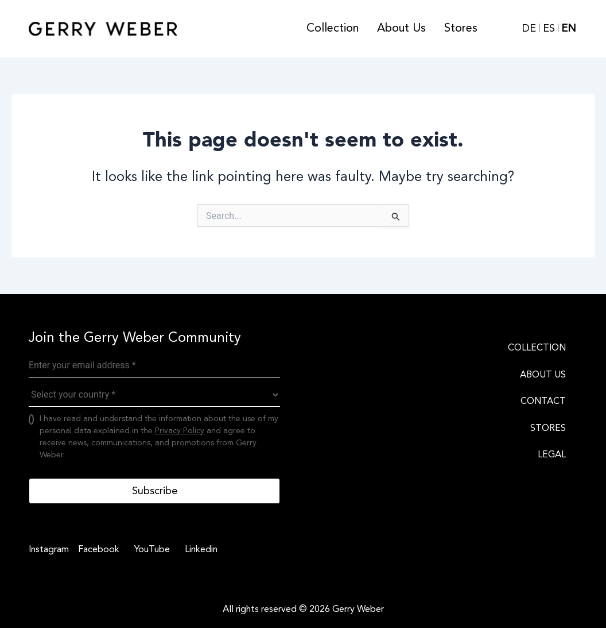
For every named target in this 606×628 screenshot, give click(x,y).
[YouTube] (150, 549)
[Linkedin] (199, 549)
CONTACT (543, 401)
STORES (548, 428)
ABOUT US (543, 375)
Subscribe (154, 491)
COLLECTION (537, 348)
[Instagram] (49, 549)
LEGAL (552, 454)
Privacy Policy (179, 431)
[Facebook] (97, 549)
